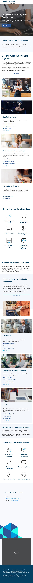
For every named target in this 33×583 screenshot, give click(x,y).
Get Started (6, 26)
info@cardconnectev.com (12, 498)
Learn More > (6, 130)
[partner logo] (9, 2)
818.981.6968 (14, 500)
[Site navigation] (30, 2)
